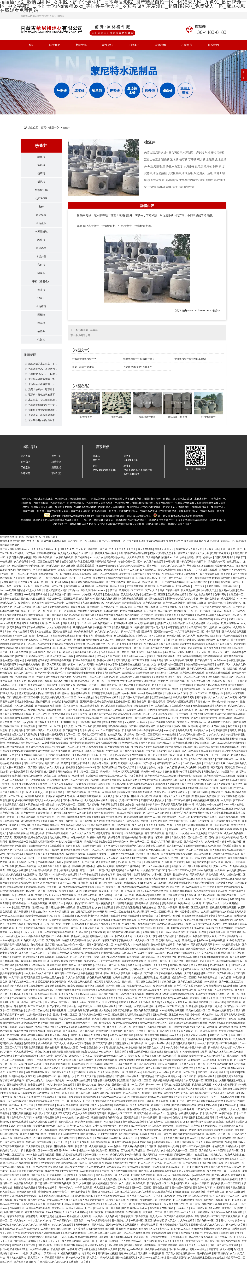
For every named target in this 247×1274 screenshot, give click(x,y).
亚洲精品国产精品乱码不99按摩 (210, 695)
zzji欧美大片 (182, 1218)
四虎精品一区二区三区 (151, 1148)
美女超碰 (178, 1189)
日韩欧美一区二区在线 (54, 1099)
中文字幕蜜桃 (136, 786)
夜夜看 (94, 893)
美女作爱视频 (21, 921)
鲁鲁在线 (142, 711)
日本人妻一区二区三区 (86, 781)
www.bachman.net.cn (200, 310)
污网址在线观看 (53, 625)
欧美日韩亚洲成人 (221, 563)
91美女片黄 (201, 1099)
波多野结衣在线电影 (167, 683)
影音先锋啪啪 (129, 847)
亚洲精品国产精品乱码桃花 (133, 563)
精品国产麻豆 (19, 720)
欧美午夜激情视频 (84, 641)
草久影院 (201, 814)
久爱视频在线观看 (55, 839)
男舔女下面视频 (166, 946)
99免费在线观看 (106, 1000)
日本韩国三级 (68, 732)
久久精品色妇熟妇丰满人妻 (120, 588)
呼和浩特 (128, 521)
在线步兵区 (133, 831)
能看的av (167, 567)
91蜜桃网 (167, 872)
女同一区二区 (73, 744)
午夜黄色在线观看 (65, 1094)
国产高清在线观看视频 (143, 959)
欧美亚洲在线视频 (185, 1152)
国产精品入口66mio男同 (140, 592)
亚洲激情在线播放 (214, 1267)
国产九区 (177, 851)
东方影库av (183, 732)
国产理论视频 (234, 1012)
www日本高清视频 (59, 921)
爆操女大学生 (117, 596)
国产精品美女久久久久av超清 (56, 650)
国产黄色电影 (190, 1173)
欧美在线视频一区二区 (198, 1020)
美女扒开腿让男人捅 (211, 1016)
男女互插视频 (24, 1136)
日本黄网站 (79, 1239)
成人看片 (222, 901)
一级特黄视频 (134, 1164)
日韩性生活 (117, 699)
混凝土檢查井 (104, 521)
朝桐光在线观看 (105, 670)
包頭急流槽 (92, 513)
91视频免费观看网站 (184, 707)
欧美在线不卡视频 (161, 1115)
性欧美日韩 (195, 637)
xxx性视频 (78, 761)
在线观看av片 (182, 1136)
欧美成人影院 (232, 1164)
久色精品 (57, 711)
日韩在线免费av (39, 921)
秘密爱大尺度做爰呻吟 (74, 950)
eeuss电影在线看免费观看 (36, 946)
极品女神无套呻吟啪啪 (79, 1053)
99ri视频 (59, 1177)
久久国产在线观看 (154, 571)
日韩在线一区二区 (140, 851)
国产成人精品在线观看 (234, 641)
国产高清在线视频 (183, 753)
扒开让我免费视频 (36, 790)
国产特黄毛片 (61, 1202)
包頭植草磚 (119, 517)
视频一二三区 (208, 983)
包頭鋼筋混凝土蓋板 (207, 513)
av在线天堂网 (13, 946)
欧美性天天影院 (22, 917)
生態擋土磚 (41, 191)
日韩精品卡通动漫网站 (57, 703)
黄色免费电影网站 (59, 617)
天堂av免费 (158, 1177)
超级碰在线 (96, 946)
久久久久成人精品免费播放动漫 (52, 699)
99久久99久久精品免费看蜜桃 (170, 893)
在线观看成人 (234, 571)
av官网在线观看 (25, 979)
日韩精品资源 (183, 946)
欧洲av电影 (203, 646)
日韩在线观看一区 (138, 1062)
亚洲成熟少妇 (189, 950)
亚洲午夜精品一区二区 (182, 889)
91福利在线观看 (46, 872)
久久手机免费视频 (64, 567)
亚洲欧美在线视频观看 (143, 1189)
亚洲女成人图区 (39, 819)
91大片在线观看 (184, 963)
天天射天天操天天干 (202, 954)
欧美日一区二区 (235, 1160)
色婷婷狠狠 (136, 1057)
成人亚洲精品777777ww (234, 608)
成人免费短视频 (53, 1119)
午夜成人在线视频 (222, 621)
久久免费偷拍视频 (167, 967)
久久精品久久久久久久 (107, 641)
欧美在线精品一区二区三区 (90, 691)
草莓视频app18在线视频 (200, 576)
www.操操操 (211, 992)
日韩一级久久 (66, 1197)
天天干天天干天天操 (77, 724)
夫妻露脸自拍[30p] (69, 1008)
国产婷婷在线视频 (117, 736)
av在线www (220, 670)
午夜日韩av (154, 814)
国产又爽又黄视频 (103, 1053)
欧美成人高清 (216, 872)
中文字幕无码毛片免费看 (167, 926)
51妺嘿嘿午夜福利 (236, 744)
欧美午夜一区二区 (39, 646)
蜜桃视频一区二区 (98, 559)
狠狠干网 (190, 872)
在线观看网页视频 (181, 716)
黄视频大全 (81, 1049)
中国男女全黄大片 (164, 559)
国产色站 (99, 831)
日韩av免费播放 (149, 1127)
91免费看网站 (73, 613)
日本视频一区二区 (31, 1160)
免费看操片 (24, 613)
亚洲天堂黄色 (47, 1226)
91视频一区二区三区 (182, 868)
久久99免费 (168, 1206)
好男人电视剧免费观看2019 (111, 1206)
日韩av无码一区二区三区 (27, 868)
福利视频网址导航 (217, 687)
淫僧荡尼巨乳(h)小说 (226, 1214)
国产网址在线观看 (179, 975)
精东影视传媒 (105, 1086)
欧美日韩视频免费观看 (183, 1053)
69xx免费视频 (137, 637)
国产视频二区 (70, 740)
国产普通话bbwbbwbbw (135, 1218)
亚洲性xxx (133, 1210)
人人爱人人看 (186, 1074)
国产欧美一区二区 (198, 847)
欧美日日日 (164, 938)
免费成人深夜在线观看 (231, 1041)
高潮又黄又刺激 (98, 1123)
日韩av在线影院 (115, 1255)
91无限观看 (177, 674)
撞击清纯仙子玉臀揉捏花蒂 (31, 975)
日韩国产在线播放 (210, 608)
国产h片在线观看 (121, 835)
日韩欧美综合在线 (60, 646)
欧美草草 (68, 662)
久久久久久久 (40, 617)
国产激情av (165, 1127)
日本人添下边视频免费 (196, 765)
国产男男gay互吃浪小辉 (176, 1008)
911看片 (142, 963)
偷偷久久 (223, 1082)
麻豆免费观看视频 (90, 716)
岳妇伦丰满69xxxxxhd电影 (170, 1029)
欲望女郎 (213, 839)
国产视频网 (187, 625)
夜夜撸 (168, 781)
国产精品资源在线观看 (190, 992)
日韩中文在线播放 (65, 926)
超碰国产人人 (164, 633)
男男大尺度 (52, 687)
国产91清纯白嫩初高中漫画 (226, 831)
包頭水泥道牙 (57, 513)
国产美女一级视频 (168, 917)
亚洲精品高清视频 (101, 1152)
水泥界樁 (41, 253)
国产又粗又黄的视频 (107, 608)
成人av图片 (135, 773)
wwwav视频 (192, 897)
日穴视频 (65, 584)
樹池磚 (41, 183)
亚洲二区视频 (94, 1074)
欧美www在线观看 (26, 876)
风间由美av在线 (71, 1144)
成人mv (235, 790)
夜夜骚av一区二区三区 (21, 1115)
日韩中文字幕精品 (131, 641)
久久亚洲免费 (198, 1202)
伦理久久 (177, 699)
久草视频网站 (105, 909)
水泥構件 (41, 314)
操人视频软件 (94, 728)
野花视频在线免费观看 (204, 806)
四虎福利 (9, 810)
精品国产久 (228, 781)
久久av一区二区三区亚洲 (37, 724)
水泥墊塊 (41, 218)
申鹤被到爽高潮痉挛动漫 (13, 1247)
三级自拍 (74, 600)
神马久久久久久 (188, 1255)
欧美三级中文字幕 (10, 1045)
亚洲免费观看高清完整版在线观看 (147, 629)
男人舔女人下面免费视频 (95, 629)
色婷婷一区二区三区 (228, 1004)
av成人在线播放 (52, 810)
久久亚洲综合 (54, 790)
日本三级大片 (164, 1144)
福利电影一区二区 (31, 753)
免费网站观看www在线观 (136, 897)
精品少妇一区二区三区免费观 (42, 901)
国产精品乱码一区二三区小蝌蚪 (225, 662)
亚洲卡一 (31, 1070)
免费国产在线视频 (194, 930)
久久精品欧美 (108, 716)
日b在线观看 (79, 1074)
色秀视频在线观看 (81, 703)
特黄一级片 (153, 576)
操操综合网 (226, 798)
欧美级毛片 (32, 757)
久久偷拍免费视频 (88, 905)
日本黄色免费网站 (17, 1267)
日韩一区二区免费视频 (105, 584)
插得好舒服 (180, 621)
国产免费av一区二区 (208, 1230)
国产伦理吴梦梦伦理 (174, 905)
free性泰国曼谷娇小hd (92, 1057)
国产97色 (239, 930)
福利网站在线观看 (76, 864)
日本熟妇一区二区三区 (143, 724)
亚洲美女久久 (56, 913)
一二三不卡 (198, 596)
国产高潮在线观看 (85, 666)
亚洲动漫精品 (127, 814)
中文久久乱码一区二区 (135, 678)
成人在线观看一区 (219, 975)
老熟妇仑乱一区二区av (130, 571)
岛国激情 (238, 1259)
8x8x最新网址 (7, 580)
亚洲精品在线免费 (83, 637)
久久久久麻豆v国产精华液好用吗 (213, 1152)
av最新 (69, 794)
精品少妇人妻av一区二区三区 (182, 1160)
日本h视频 (160, 794)
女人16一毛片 (183, 909)
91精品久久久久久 (213, 913)
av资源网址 (186, 695)
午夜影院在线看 (109, 814)
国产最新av (91, 650)
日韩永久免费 (67, 559)
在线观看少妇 (54, 1214)
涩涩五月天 (44, 992)
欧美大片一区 (130, 1148)
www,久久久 (15, 909)
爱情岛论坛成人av (89, 740)
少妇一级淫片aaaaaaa (190, 786)
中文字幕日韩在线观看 (205, 580)
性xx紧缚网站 (19, 1008)
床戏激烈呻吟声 (217, 942)
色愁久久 (143, 646)
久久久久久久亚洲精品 (75, 1222)
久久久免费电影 (36, 798)
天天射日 (28, 596)
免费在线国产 (46, 757)
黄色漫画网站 (173, 757)
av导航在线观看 (138, 819)
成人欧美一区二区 (179, 769)
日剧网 (101, 695)
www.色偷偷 (114, 1156)
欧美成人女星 (107, 1267)
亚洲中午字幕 (180, 781)
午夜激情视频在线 (208, 987)
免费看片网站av (37, 720)
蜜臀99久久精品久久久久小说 (194, 563)
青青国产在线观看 (155, 843)
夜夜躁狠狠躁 (101, 839)
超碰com (55, 835)
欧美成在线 (184, 913)
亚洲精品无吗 (217, 1012)
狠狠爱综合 (69, 633)
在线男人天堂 (209, 600)
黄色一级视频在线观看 (163, 954)
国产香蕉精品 (19, 913)
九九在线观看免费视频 (94, 1078)
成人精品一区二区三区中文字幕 (164, 588)
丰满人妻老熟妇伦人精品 (29, 703)
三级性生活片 (115, 864)
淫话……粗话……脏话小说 (94, 880)
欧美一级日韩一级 (44, 592)
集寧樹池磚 (133, 517)
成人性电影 (90, 720)
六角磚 (41, 270)
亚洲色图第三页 (161, 1197)
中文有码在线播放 (145, 633)
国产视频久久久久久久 (47, 732)
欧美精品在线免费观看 (218, 683)
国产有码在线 (148, 753)
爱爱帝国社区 (34, 588)
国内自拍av (64, 786)
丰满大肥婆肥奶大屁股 (55, 600)
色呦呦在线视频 (122, 987)
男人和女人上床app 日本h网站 (72, 1037)
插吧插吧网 (17, 654)
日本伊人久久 (208, 1008)
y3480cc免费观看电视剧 (227, 954)
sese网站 (14, 942)
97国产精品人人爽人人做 (189, 559)
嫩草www (115, 683)
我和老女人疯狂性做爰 (161, 1107)
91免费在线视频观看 (203, 716)
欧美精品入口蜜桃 (188, 967)
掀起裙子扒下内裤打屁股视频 (151, 1045)
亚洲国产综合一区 (164, 641)
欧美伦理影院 (37, 662)
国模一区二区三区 (141, 1197)
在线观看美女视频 (14, 814)
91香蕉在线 (155, 905)
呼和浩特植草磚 (133, 509)
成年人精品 (142, 905)
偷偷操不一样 (178, 876)
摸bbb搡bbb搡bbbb (92, 580)
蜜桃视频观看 (47, 967)
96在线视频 (6, 571)
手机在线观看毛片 (47, 1070)
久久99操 (220, 880)
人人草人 (108, 806)
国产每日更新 (54, 662)
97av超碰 (130, 901)
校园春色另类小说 (71, 571)
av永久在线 (50, 786)
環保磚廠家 (80, 521)
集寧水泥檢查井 (164, 513)
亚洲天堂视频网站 (168, 1074)
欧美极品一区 (216, 703)
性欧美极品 (20, 1251)
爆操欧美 (26, 971)
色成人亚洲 (134, 975)
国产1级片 (64, 1012)
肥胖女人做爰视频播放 (23, 761)
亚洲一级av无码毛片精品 (172, 942)
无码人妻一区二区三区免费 (78, 736)
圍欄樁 (41, 323)
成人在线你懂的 (203, 864)
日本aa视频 (78, 934)
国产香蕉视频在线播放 (146, 617)
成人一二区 (38, 950)
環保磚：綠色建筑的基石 (41, 404)
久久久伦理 (171, 777)
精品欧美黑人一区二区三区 (80, 872)
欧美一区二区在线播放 (139, 728)
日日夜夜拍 (150, 621)
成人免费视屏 (110, 1189)
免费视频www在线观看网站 (143, 1169)
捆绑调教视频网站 (126, 650)
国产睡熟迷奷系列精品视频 (61, 917)
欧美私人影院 (89, 1062)
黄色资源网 (76, 971)
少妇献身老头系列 (188, 777)
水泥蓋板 (41, 226)
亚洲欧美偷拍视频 (17, 1094)
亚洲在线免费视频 (35, 806)
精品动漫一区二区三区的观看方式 (65, 608)
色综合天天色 (115, 744)
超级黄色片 (88, 625)
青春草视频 (70, 749)
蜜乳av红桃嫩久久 (64, 691)
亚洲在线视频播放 (141, 839)
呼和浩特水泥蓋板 (151, 517)
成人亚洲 (196, 913)
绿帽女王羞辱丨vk (144, 716)
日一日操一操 (84, 633)
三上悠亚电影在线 (178, 1247)
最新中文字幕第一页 (67, 716)
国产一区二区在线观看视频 (169, 592)
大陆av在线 (126, 617)
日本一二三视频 (56, 728)
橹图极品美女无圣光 (25, 1197)
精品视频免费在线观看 (40, 691)
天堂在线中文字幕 (45, 1115)
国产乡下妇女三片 (57, 1016)
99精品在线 (137, 1053)
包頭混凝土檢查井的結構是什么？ (43, 425)
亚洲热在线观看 (228, 1148)
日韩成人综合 (26, 699)
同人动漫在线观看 (191, 600)
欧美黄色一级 (101, 1218)
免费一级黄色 (14, 596)
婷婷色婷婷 (66, 687)
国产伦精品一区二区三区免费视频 (167, 678)
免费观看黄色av (34, 678)
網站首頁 (25, 466)
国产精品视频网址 (126, 1267)
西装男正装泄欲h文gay (203, 728)
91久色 (72, 1016)
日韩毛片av (61, 1066)
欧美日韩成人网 (199, 1218)
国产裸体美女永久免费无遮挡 (177, 864)
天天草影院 (98, 1235)
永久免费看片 (24, 580)
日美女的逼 (125, 584)
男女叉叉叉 (6, 847)
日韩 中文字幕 (29, 1169)
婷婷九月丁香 (52, 769)
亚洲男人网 (170, 703)
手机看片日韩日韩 (197, 798)
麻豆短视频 (7, 687)
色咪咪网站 (221, 604)
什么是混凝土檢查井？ (84, 358)
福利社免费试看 (152, 1099)
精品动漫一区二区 (223, 889)
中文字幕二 (86, 1066)
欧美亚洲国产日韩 (27, 1202)
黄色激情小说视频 (129, 753)
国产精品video (236, 724)
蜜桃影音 (71, 777)
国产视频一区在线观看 (186, 971)
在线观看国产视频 (199, 1012)
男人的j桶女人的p (67, 563)
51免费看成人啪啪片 (29, 674)
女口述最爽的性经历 (82, 921)
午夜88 (117, 781)
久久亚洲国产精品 (111, 740)
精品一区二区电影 (73, 790)
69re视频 (115, 1029)
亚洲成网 (147, 641)
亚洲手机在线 (51, 678)
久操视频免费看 (152, 872)
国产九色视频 (210, 637)
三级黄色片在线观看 (18, 880)
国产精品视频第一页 (171, 617)
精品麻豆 (151, 580)
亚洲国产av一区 (176, 897)
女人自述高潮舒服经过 (59, 637)
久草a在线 (200, 625)
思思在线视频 (169, 913)
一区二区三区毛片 (205, 1074)
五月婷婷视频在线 (65, 1000)
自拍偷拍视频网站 (18, 843)
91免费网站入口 (124, 954)
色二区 (90, 654)
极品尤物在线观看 (43, 1049)
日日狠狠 (151, 1156)
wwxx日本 (52, 938)
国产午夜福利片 (225, 983)
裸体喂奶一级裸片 (183, 1164)
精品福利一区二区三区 (68, 757)
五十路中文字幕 (201, 934)
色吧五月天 (234, 736)
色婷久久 (200, 996)
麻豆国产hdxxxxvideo (219, 625)
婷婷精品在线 (75, 720)
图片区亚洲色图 (41, 1148)
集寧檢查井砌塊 (63, 517)
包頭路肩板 (184, 517)
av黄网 (165, 1111)
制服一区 (109, 946)
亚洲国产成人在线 (110, 963)
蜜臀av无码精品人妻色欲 (163, 563)
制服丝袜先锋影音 (97, 847)
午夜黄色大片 (37, 633)
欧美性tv (37, 893)
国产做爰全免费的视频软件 (81, 683)
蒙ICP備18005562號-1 (139, 526)
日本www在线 (20, 646)
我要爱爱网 (20, 1210)
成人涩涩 (137, 835)
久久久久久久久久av (87, 1103)
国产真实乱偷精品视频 (117, 757)
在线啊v (105, 790)
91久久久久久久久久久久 (122, 559)
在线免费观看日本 (103, 633)
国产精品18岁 (219, 1185)
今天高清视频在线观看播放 (159, 909)
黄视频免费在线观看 (106, 563)
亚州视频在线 (63, 1074)
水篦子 (41, 305)
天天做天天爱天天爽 (215, 773)
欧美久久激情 (175, 819)
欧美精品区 (53, 695)
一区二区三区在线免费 (38, 654)
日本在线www (7, 1239)
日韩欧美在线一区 (57, 1185)
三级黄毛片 (234, 1181)
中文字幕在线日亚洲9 (182, 670)
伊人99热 (63, 1070)
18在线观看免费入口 (125, 646)
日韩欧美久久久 (212, 781)
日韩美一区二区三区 (140, 1090)
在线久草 (123, 889)
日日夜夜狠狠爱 (124, 1074)
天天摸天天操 (211, 559)
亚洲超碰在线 (37, 843)
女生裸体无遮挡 (156, 757)
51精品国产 (53, 576)
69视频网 (197, 1239)
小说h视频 (106, 1115)
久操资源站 (32, 744)
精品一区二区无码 (33, 773)
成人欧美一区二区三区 (129, 872)
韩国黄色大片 (81, 835)
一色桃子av (105, 1062)
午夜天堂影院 (119, 1062)
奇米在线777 (131, 893)
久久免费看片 (132, 880)
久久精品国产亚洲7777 (153, 880)
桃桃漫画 (204, 777)
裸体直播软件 (49, 831)
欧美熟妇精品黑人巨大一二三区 (59, 707)
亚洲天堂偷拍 (109, 1012)
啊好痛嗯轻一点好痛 (144, 1037)
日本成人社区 (107, 650)
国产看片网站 (191, 979)
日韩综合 (9, 1243)
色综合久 (208, 567)
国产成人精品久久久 (172, 979)
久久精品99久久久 (24, 1107)
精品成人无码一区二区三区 (124, 810)
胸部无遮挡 (226, 839)
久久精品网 (153, 864)
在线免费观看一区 (49, 584)
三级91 (63, 1247)
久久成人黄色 (149, 674)
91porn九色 (145, 893)
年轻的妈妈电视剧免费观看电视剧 (86, 798)
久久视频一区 (82, 1127)
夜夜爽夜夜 (196, 724)
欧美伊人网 (191, 819)
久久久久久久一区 (24, 683)
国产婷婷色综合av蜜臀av (230, 897)
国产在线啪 (123, 662)
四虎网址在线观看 (71, 860)
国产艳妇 (47, 629)
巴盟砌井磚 (169, 509)
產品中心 (54, 127)
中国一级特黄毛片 (102, 1033)
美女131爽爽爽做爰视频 (163, 732)
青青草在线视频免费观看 (110, 625)
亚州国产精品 (119, 1094)
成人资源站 (185, 749)
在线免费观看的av (236, 880)
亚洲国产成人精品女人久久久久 (64, 1169)
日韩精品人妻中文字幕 (176, 1103)
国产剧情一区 (151, 983)
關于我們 (54, 44)
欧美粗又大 (20, 691)
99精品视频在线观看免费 (13, 749)
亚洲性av (21, 769)
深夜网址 (56, 1103)
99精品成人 (128, 683)
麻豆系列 (117, 843)
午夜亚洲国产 (213, 996)
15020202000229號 (181, 526)
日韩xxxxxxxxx (154, 1094)
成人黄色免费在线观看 (234, 761)
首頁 (31, 44)
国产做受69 (43, 1103)
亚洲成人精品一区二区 (178, 1177)
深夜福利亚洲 (59, 1020)
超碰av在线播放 (198, 1259)
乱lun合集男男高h (197, 876)
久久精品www (187, 843)
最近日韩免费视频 (235, 1197)
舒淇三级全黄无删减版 (12, 757)
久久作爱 (43, 794)
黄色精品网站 (234, 613)
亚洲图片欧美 (131, 1127)
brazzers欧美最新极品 (12, 600)
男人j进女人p (169, 1099)
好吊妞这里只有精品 (147, 868)
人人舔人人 (234, 1119)
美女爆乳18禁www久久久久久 (110, 1066)
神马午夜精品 (165, 621)
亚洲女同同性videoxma (93, 600)
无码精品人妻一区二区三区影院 (133, 670)
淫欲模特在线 (11, 1144)
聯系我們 (213, 44)
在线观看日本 (28, 1140)
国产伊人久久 (117, 1193)
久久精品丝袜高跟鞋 (135, 720)
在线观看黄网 (56, 856)
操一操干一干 (230, 691)
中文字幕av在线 (70, 1181)
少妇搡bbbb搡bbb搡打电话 (213, 967)
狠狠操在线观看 (206, 1086)
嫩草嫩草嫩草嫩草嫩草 (96, 658)
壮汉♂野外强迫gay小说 (36, 802)
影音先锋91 (6, 732)
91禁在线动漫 (134, 1222)
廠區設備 (160, 44)
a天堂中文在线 (34, 600)
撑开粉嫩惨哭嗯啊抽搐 (189, 666)
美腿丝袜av (239, 1152)
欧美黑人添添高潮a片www (44, 851)
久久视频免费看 (99, 1045)
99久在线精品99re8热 (150, 740)
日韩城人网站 (225, 728)
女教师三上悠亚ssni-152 (154, 831)
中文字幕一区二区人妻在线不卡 (85, 1099)
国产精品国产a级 (152, 613)
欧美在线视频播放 (134, 827)
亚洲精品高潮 (143, 695)
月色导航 (116, 1218)
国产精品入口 (66, 1132)
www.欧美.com (80, 889)
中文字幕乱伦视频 (127, 1000)
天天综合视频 (191, 983)
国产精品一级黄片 (35, 740)
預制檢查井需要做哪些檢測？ (43, 420)
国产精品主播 (126, 695)
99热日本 (26, 835)
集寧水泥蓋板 (185, 509)
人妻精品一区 (214, 959)
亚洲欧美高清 (109, 802)
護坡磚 (41, 244)
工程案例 (133, 44)
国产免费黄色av (84, 567)
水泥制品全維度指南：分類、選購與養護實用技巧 (43, 394)
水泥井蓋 (41, 261)
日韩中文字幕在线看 (109, 971)
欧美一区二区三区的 (12, 806)
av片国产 (137, 1099)
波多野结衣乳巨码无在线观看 (227, 646)
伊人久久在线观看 (24, 716)
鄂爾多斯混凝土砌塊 (42, 517)
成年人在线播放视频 (32, 1045)
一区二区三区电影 (141, 658)
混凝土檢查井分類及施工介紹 (190, 358)
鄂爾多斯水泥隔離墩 (85, 517)
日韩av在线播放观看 (214, 1029)
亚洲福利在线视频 (43, 567)
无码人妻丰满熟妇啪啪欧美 (223, 847)
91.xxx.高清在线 (208, 1041)
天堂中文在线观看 (95, 996)
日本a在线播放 (231, 596)
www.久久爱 (175, 1045)
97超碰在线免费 (131, 926)
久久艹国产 (6, 1062)
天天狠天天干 (239, 683)
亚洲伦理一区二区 (125, 711)
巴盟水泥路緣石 (75, 513)
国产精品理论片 (110, 617)
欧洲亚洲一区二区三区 (131, 600)
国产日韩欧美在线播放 (117, 959)
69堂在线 (137, 983)
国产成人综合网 (72, 625)
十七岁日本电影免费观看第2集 (169, 798)
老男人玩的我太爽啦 (172, 930)
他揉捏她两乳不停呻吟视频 (43, 1247)
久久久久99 (114, 1008)
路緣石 (41, 279)
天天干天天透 (36, 687)
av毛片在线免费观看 (69, 580)
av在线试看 (50, 942)
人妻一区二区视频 (162, 884)
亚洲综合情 (179, 633)
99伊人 (141, 901)
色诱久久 (201, 1037)
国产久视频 (174, 761)
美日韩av (90, 608)
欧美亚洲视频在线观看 (75, 1119)
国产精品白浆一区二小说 (113, 786)
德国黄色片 (17, 744)
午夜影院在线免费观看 (69, 1107)
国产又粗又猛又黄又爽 (58, 1123)
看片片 (198, 1243)
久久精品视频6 (40, 835)
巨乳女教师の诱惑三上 (133, 1160)
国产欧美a (147, 926)
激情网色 (218, 864)
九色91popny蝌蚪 (24, 732)
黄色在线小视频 (104, 646)
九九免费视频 (23, 765)
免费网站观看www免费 (75, 897)
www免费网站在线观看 (150, 703)
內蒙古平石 (169, 517)
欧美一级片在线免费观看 (39, 1177)
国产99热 (202, 872)
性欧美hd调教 (180, 884)
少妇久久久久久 (215, 744)
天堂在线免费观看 (229, 827)
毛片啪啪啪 (147, 625)
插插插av (183, 1066)
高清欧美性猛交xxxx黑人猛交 (112, 819)
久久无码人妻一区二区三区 (193, 703)
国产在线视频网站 (45, 716)
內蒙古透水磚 (98, 509)
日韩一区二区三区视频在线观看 (134, 1243)
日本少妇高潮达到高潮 (66, 880)
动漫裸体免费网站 (120, 658)
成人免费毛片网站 (106, 872)
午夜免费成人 (138, 757)
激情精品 (234, 909)
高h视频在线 (205, 629)
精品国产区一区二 (224, 576)
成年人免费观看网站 (24, 641)
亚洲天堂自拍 (207, 971)
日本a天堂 (69, 1214)
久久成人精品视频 (196, 633)
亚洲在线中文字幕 (203, 1197)
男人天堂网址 (150, 1164)
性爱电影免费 (57, 864)
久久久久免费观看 (80, 1152)
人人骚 (218, 1000)
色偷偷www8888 (86, 777)
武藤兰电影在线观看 (112, 827)
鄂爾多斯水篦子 (200, 517)
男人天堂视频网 (18, 798)
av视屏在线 (159, 728)
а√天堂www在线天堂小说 (40, 926)
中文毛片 (109, 1099)
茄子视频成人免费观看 (135, 1132)
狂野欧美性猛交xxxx (227, 769)
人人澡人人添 (130, 1008)
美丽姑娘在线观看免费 (90, 621)
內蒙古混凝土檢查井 (33, 521)
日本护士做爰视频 (70, 678)
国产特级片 (22, 819)
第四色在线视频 (66, 942)
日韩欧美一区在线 (197, 942)
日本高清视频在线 (81, 584)
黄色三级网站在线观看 (107, 707)
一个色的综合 (181, 724)
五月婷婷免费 (153, 567)
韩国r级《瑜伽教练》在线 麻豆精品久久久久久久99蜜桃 (161, 806)
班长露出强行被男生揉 (206, 757)
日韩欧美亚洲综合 (224, 567)
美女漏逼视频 (71, 711)
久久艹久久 (139, 584)
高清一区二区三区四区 (132, 580)
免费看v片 (240, 580)
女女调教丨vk (180, 1012)
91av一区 (47, 1160)
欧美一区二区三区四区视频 (191, 687)
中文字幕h (103, 683)
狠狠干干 (240, 567)
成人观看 (98, 604)
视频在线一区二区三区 (184, 987)
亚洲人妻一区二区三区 (100, 765)
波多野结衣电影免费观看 (14, 781)
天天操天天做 (215, 843)
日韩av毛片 (55, 930)
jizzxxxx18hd (163, 1082)
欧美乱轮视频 (125, 716)
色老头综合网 (111, 580)
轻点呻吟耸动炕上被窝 (104, 773)
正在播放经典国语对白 (19, 1049)
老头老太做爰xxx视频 (44, 580)
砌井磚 (41, 297)
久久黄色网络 (21, 571)
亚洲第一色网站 (114, 1235)
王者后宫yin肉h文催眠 (74, 1243)
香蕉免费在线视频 (113, 732)
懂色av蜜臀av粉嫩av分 (12, 670)
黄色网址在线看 (149, 1235)
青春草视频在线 (216, 1202)
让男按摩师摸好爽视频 (28, 629)
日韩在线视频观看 (47, 563)
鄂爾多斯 (183, 521)
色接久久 (141, 864)
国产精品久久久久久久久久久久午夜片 (217, 707)
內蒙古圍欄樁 (40, 513)
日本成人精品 (190, 629)
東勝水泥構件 (201, 509)
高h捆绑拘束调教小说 (215, 724)
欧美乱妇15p (220, 629)
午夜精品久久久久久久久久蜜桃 (161, 654)
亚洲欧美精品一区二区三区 (176, 827)
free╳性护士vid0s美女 (136, 732)
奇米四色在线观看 (231, 1251)
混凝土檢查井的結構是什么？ (139, 358)
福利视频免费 (100, 678)
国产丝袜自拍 (152, 827)
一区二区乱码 (50, 588)
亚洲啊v (32, 1251)
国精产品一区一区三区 (108, 654)
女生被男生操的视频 (41, 880)
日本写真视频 (28, 736)
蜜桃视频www (199, 732)
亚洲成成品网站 (37, 637)
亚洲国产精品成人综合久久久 (150, 1123)
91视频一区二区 (103, 637)
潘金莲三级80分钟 (122, 1152)
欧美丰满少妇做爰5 (132, 654)
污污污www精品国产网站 (20, 1111)
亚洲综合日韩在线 (35, 897)
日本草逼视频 (36, 959)
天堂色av (200, 1078)
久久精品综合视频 (210, 584)
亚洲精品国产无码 (172, 584)
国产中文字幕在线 (116, 592)
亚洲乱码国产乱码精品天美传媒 (100, 571)
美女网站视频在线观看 (165, 1119)
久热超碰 (203, 819)
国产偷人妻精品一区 (90, 1024)
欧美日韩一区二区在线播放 (160, 596)
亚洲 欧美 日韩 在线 (235, 777)
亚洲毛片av (174, 1086)
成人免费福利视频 (224, 1090)
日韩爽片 (21, 695)
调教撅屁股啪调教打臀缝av (62, 975)
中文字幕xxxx (8, 1103)
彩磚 (41, 209)
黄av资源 (239, 728)
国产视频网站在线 (213, 666)
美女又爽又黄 (28, 1086)
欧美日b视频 (62, 592)
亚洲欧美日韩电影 (199, 802)
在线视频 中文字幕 (108, 1259)
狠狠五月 (170, 687)
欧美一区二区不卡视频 (117, 1197)
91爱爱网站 (92, 786)
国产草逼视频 (73, 856)
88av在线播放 (85, 707)
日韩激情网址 (122, 1053)
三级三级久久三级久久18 (101, 1243)
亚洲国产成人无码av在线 (171, 959)
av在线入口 (169, 740)
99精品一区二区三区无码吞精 (76, 588)
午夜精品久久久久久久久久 (52, 1272)
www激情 (212, 1037)
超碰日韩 (31, 1272)
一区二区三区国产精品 (157, 1041)
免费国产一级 (52, 773)
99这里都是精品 (160, 670)
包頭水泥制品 (115, 509)
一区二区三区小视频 (26, 584)
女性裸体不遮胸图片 (15, 777)
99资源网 (214, 592)
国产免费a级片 (67, 806)
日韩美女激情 (65, 781)
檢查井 (41, 340)
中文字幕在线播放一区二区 (189, 641)
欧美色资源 (56, 802)
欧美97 (65, 773)
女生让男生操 (54, 979)
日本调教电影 (111, 621)
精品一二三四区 (157, 963)
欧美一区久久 (232, 1210)
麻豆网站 (99, 992)
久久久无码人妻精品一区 (44, 559)
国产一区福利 (53, 633)
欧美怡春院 (100, 736)
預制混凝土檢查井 (88, 330)
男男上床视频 (68, 576)
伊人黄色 (216, 934)
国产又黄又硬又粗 (52, 674)
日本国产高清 (178, 658)
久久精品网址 (119, 794)
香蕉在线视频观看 (54, 1189)
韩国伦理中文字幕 (208, 1103)
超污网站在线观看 (155, 608)
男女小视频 (112, 761)
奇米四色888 (121, 851)
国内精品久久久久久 (63, 1082)
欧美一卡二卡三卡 (54, 613)
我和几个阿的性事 (76, 728)
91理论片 (170, 571)
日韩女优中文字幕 (81, 1202)
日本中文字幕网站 (204, 963)
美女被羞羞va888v (174, 662)
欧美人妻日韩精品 (45, 1107)
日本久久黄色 (130, 790)
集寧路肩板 (107, 513)
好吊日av (241, 576)
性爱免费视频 (120, 637)
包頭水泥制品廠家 (43, 509)
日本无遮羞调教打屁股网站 (53, 1206)
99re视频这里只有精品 (35, 604)
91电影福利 (125, 1247)
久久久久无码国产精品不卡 (91, 674)
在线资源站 (225, 637)
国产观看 (31, 563)
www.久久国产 (204, 1053)
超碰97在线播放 (221, 749)
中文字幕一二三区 (153, 1222)
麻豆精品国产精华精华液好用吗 (29, 576)
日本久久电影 (227, 1103)
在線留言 (186, 44)
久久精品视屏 (79, 765)
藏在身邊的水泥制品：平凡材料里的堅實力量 (43, 374)
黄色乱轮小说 (14, 864)
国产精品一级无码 (207, 1082)
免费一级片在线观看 (67, 884)
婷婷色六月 (39, 765)
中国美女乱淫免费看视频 (30, 625)
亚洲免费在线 (141, 1247)
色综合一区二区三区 (93, 860)
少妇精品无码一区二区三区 (87, 687)
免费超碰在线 (149, 917)
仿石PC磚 (41, 200)
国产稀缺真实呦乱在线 (184, 1115)
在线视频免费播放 (189, 1123)
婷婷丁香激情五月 (177, 637)
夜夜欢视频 (205, 1173)
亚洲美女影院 (112, 604)
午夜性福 (232, 1029)
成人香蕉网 (213, 633)
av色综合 (6, 646)
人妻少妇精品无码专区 (196, 1045)
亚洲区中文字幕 (162, 650)
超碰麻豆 (157, 1103)
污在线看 (21, 905)
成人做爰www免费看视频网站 (130, 765)
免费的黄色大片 (194, 1251)
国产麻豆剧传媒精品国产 (29, 666)
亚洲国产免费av (200, 1177)
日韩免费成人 (190, 584)
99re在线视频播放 (162, 1243)
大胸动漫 (87, 604)
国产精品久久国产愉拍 (110, 720)
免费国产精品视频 (161, 699)
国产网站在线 (53, 950)
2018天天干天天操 (196, 662)
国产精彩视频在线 (10, 823)
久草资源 (239, 963)
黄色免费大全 (42, 1062)
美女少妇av (58, 724)
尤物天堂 (228, 1000)
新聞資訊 (81, 44)
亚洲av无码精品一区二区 (22, 872)
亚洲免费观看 (195, 658)
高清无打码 (236, 740)
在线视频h (108, 917)
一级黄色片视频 (119, 629)
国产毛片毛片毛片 (156, 637)
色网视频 (154, 930)
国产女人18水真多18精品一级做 (162, 600)
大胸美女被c (239, 674)
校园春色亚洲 (187, 1119)
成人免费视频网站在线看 (124, 1181)
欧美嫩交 (9, 629)
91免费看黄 (48, 753)
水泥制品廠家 (57, 521)
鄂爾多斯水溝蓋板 (184, 513)
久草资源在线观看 (144, 1016)
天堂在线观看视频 (86, 1000)
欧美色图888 (154, 584)
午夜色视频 (87, 983)
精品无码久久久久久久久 (171, 1251)
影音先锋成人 (38, 728)
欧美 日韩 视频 (204, 889)
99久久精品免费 (232, 959)
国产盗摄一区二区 (202, 909)
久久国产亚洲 (86, 563)
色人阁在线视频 (227, 600)
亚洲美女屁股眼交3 (183, 1037)
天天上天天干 (117, 1049)
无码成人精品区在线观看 (180, 711)
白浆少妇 (105, 1103)
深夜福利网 (190, 1127)
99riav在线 (215, 1218)
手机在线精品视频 (26, 794)
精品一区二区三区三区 (33, 621)
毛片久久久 (173, 625)
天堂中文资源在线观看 (192, 654)
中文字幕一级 (54, 897)
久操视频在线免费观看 (138, 1024)
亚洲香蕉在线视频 (130, 674)
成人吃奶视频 (162, 987)
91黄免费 (123, 773)
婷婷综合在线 (164, 1037)
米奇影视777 (100, 613)
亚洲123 (106, 1173)
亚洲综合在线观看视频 (89, 732)
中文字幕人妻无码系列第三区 (216, 617)
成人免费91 (201, 839)
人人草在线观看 (136, 567)
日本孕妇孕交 (110, 856)
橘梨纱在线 (156, 1062)
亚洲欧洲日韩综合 (80, 773)
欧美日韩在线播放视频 (19, 567)
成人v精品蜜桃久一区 (88, 926)
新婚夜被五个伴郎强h (127, 876)
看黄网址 (160, 625)
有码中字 (71, 1189)
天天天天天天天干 (47, 827)
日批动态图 (212, 884)
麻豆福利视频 (162, 847)
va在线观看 (102, 596)
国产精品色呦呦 (207, 905)
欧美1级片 (106, 781)
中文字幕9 (113, 674)
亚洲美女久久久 (100, 699)
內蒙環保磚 (104, 517)
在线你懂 (191, 790)
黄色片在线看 (7, 819)
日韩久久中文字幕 (59, 819)
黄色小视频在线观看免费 (218, 930)
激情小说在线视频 (136, 1193)
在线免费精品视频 (57, 798)
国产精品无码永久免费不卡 (192, 571)
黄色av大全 (104, 1094)
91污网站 (14, 1086)
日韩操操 (213, 1057)
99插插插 (21, 856)
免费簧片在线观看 (234, 666)
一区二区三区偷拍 (14, 1020)
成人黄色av (20, 1230)
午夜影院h (226, 658)
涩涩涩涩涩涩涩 (86, 576)
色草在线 (217, 691)
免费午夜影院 (216, 1033)
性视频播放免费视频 (156, 1259)
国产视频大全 (239, 588)
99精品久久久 (9, 613)
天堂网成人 (36, 1263)
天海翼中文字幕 (126, 777)
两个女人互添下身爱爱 (94, 744)
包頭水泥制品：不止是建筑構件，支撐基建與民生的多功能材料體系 (43, 384)
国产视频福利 (28, 823)
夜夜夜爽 (83, 893)
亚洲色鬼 (14, 835)
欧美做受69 (140, 691)
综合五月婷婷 (108, 662)
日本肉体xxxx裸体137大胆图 (22, 889)
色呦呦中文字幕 (234, 720)
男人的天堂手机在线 (150, 1008)
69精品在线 (61, 753)
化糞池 (41, 349)
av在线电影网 (230, 934)
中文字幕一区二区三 (221, 926)
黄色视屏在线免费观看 (131, 608)
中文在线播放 (73, 596)
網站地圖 (198, 526)
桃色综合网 (239, 699)
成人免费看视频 (209, 979)
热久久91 (157, 695)
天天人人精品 (111, 868)
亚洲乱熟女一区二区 (231, 979)
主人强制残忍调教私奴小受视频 (218, 921)
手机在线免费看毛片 (93, 757)
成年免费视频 (21, 1041)
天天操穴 (116, 790)
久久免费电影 (192, 1189)
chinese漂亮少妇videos (118, 860)
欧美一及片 (86, 1008)
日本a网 (103, 1247)
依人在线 (215, 860)
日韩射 (7, 641)
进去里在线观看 (135, 596)
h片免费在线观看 (24, 658)
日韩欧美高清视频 (21, 1123)
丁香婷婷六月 (126, 950)
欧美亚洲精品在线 (161, 707)
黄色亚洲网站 (236, 629)
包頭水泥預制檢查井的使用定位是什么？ (43, 415)
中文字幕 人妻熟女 (156, 761)
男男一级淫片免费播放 (184, 650)
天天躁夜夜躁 (33, 1156)
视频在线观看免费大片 (78, 1033)
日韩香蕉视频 (147, 1144)
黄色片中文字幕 (36, 1210)
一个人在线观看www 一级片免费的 (226, 814)
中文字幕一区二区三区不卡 (167, 1173)
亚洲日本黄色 (96, 1222)
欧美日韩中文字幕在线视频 (135, 707)
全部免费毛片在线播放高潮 (82, 1020)
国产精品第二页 (204, 670)
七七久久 (214, 798)
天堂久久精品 (115, 893)
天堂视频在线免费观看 (148, 992)
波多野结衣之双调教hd (220, 732)
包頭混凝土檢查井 (79, 509)
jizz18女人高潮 (136, 1094)
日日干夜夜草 (83, 1235)
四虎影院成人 (162, 716)
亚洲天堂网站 (158, 897)
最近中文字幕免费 (161, 851)
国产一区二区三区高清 (148, 744)
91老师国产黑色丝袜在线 (46, 1127)
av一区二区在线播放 (179, 728)
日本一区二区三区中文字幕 (182, 880)
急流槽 (41, 332)
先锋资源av (67, 835)
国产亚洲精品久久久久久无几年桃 (46, 777)
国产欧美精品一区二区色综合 (161, 786)
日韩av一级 (136, 889)
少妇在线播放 (11, 608)
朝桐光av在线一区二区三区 (49, 596)
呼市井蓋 (216, 509)
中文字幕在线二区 (88, 749)
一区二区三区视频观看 (31, 839)
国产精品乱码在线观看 (88, 1214)
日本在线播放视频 (10, 621)
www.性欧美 (6, 633)
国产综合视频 (171, 1062)
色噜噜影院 (21, 687)
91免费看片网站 (202, 749)
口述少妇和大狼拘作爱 (58, 765)
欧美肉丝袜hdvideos (131, 621)
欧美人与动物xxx (230, 633)
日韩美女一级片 (216, 613)
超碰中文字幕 (108, 884)
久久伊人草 (189, 646)
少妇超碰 (222, 1119)
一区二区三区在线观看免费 (45, 571)
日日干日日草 (59, 658)
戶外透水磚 (84, 335)
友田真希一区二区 (218, 876)
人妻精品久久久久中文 (179, 794)
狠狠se (60, 872)
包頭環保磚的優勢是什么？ (137, 367)
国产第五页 (239, 617)
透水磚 (41, 165)
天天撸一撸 (7, 584)
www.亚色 (200, 868)
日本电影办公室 (208, 1123)
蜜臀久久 (73, 1185)
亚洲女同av (216, 1169)
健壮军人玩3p (224, 674)
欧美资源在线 (236, 695)
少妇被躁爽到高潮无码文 (28, 810)
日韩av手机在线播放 (197, 592)
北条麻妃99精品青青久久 (149, 1070)
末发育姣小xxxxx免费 (212, 1111)
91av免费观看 (206, 880)
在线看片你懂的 (224, 963)
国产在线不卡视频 (134, 1041)
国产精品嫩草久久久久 (168, 773)
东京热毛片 (106, 703)
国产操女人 (60, 1053)
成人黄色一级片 (175, 856)
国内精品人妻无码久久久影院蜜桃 (126, 1078)
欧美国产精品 (91, 851)
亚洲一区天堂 (228, 559)
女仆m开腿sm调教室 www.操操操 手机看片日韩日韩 (214, 856)
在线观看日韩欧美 (92, 856)
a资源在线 (20, 588)
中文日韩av (239, 1057)
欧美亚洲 (226, 584)
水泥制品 (193, 521)
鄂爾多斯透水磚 (148, 521)
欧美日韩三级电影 (14, 1222)
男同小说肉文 (92, 790)
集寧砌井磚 (217, 517)
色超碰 (41, 1169)
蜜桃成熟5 (78, 650)
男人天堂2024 (111, 769)
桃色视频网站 (31, 650)
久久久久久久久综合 (155, 835)
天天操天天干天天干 (208, 1107)
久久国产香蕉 (112, 666)
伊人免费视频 (100, 1193)
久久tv (102, 893)
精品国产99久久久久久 (219, 699)
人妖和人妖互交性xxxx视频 (59, 666)
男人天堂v (37, 613)
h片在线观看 (205, 1140)
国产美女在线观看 (103, 823)
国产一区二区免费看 (174, 613)
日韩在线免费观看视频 (143, 1185)
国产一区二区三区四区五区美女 (26, 1119)
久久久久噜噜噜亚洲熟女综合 (110, 567)
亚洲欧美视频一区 (19, 851)
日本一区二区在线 (26, 1029)
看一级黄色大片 (66, 1086)
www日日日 (100, 921)
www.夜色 (164, 868)
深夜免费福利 (169, 992)
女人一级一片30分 (215, 851)
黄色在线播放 (43, 641)
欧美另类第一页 (217, 571)
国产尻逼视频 (211, 658)
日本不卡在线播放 (200, 831)
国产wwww (74, 604)
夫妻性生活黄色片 (201, 691)
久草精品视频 (227, 1107)
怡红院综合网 (98, 1037)
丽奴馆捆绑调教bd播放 (38, 1082)
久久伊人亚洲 (111, 687)
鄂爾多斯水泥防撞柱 (143, 513)
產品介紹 (107, 44)
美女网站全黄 (68, 695)
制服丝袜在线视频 (120, 839)
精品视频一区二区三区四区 (126, 1103)
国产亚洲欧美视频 (132, 613)
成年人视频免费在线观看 (43, 1132)
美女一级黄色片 (56, 1090)
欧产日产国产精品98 (145, 1074)
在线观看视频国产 (145, 683)
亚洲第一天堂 (7, 765)
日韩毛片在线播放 (71, 1078)
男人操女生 (156, 1226)
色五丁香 (5, 934)
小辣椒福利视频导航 (227, 971)
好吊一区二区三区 (181, 1239)
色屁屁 (67, 876)
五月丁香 (86, 678)
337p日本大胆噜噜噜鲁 (196, 835)
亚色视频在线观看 (177, 604)
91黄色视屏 (192, 1016)
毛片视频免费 (25, 592)
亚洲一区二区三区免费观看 (62, 621)
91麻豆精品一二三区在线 (201, 1070)
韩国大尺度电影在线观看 (161, 666)
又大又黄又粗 (54, 740)
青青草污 (214, 1259)
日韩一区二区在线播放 (178, 810)
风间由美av (194, 736)
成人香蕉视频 (45, 1053)
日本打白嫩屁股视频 (75, 802)
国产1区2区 (86, 831)
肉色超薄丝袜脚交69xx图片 (15, 728)
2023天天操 (104, 794)
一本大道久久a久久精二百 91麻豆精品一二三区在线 (51, 983)
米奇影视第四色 (207, 650)
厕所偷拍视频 (52, 1057)
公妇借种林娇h (158, 1247)
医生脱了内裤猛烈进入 (203, 769)
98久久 (50, 1094)
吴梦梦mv (98, 588)
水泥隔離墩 (41, 235)
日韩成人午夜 (219, 711)
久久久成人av (66, 1004)
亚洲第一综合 (21, 1000)
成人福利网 (50, 781)
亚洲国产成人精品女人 (152, 810)
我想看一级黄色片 (158, 691)
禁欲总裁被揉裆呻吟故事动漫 (168, 1049)
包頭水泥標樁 (122, 513)
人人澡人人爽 (144, 650)
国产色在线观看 (190, 761)
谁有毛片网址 (213, 641)
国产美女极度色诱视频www (15, 559)
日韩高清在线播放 (97, 864)
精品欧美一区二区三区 (111, 901)
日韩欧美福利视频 (124, 633)
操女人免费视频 (166, 580)
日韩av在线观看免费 (84, 670)
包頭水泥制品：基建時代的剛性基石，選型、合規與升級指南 (43, 379)
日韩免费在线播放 (197, 613)
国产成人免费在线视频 (33, 608)
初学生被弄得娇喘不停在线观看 (55, 670)
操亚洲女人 (172, 843)
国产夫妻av (69, 674)
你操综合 (147, 1103)
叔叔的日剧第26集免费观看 (200, 674)
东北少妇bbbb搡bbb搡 (157, 1053)
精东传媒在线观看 (52, 868)
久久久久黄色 (224, 654)
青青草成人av (203, 711)
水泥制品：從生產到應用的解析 (43, 410)
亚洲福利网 (88, 596)
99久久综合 (172, 1057)
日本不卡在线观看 (95, 761)
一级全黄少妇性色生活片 (119, 691)
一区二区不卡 (189, 1086)
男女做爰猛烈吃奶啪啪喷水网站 (87, 592)
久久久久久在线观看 (63, 1235)
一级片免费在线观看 (85, 794)
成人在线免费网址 (72, 1251)
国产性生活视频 (157, 711)
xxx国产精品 (226, 1123)
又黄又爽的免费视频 (134, 1156)
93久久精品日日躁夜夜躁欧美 (147, 662)
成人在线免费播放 (234, 843)
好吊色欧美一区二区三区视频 (115, 749)
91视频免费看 (234, 851)
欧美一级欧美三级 (69, 831)
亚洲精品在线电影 (14, 897)
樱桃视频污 (208, 1214)
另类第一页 (13, 827)
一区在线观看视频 (134, 843)
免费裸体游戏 (8, 592)
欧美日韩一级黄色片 (152, 781)
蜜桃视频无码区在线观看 (223, 917)
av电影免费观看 (219, 740)
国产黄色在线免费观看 (201, 604)
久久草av (211, 654)
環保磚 (41, 156)
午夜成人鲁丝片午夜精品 (128, 823)
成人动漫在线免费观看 (80, 992)
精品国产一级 (97, 889)
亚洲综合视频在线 (63, 641)
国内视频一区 (226, 580)
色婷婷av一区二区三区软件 (170, 1016)
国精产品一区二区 (219, 1045)
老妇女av (233, 711)
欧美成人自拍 (174, 646)
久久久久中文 (160, 975)
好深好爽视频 (184, 580)
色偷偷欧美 (218, 1156)
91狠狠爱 (31, 670)
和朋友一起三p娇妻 (106, 576)
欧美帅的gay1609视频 (82, 819)
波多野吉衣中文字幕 (82, 646)
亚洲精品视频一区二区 (207, 1226)
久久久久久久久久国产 (173, 576)
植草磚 (41, 174)
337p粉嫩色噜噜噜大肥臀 (188, 567)
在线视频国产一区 (38, 856)
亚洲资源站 (196, 781)
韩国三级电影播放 (123, 1020)
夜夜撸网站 (93, 617)
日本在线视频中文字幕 (19, 1127)
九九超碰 (87, 613)
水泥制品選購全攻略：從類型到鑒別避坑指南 (43, 389)
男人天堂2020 (145, 559)
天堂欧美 (129, 744)
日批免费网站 (220, 909)
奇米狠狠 (141, 814)
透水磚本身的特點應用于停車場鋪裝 (43, 430)
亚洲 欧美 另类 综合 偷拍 (187, 1024)
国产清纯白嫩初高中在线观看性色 (149, 769)
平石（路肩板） (41, 288)
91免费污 (26, 950)
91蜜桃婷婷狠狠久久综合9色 (27, 786)
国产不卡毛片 (207, 897)
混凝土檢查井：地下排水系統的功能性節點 (43, 399)
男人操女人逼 (92, 938)
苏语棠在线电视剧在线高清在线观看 (188, 1033)
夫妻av (163, 819)
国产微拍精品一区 (91, 1144)
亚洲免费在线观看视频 (89, 806)
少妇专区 (159, 1230)
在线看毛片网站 (161, 658)
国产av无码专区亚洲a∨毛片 (50, 683)
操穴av (100, 666)
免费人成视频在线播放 (48, 1243)
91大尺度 (81, 559)
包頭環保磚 (61, 509)
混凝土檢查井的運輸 (83, 367)
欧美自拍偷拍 (102, 1181)
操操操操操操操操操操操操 (66, 1062)
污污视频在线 (141, 913)
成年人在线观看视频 (107, 753)
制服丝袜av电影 (222, 588)
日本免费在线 (165, 724)
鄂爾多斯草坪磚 (152, 509)
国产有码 (189, 814)
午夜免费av (183, 954)
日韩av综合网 (183, 596)
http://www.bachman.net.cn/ (79, 526)
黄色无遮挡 (37, 954)
